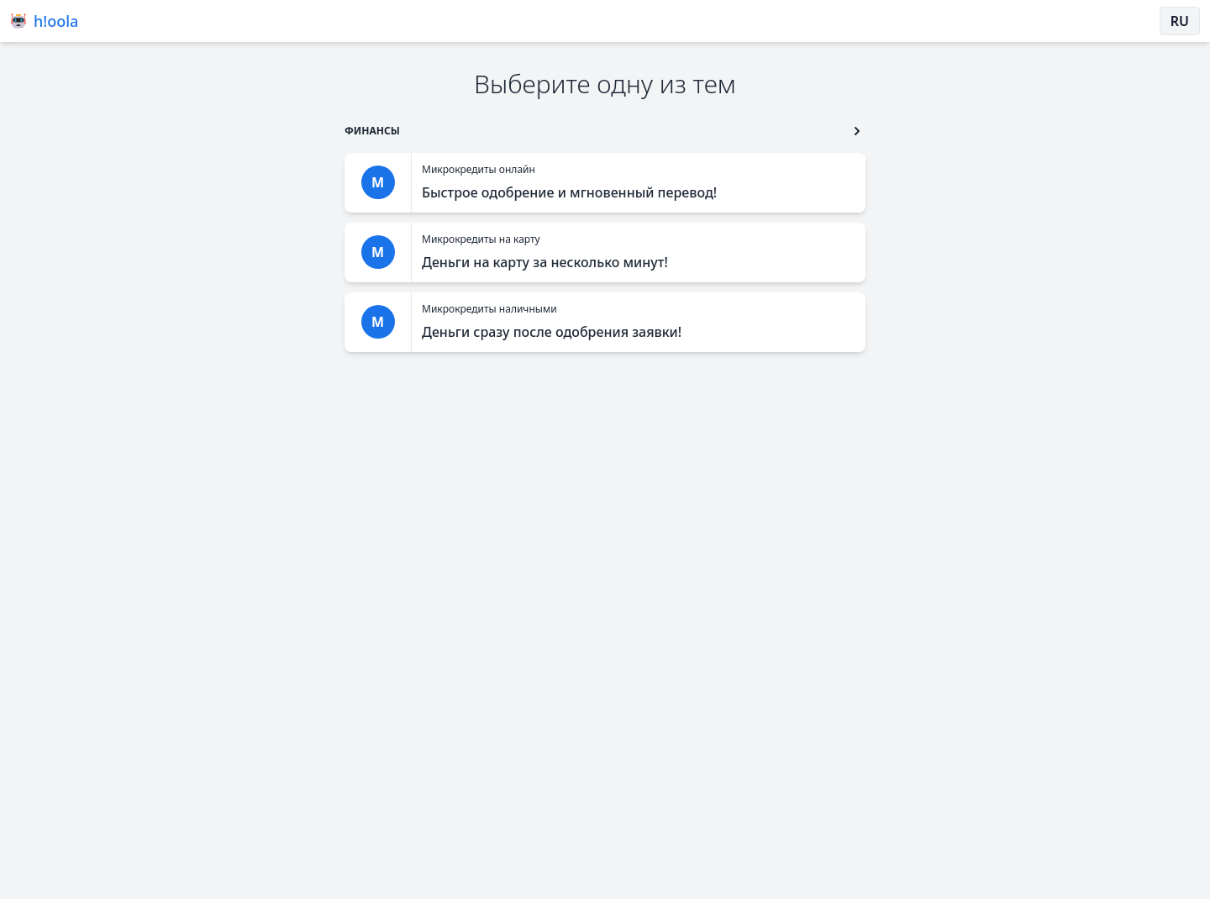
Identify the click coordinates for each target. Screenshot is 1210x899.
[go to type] (372, 130)
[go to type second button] (857, 131)
